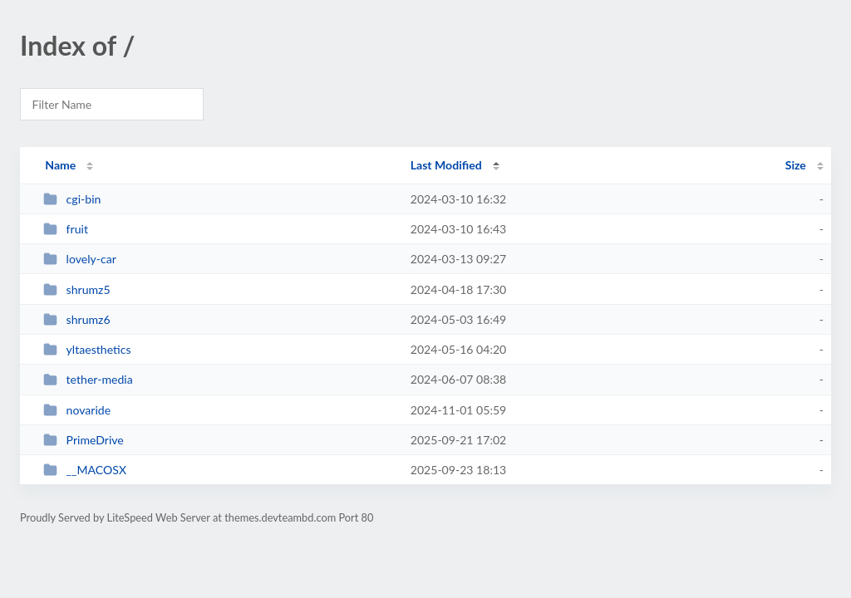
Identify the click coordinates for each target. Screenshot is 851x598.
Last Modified (446, 165)
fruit (65, 229)
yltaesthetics (86, 349)
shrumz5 (76, 289)
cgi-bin (72, 199)
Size (795, 165)
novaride (77, 410)
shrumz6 (76, 319)
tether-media (88, 379)
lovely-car (79, 259)
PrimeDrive (83, 440)
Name (60, 165)
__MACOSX (84, 470)
